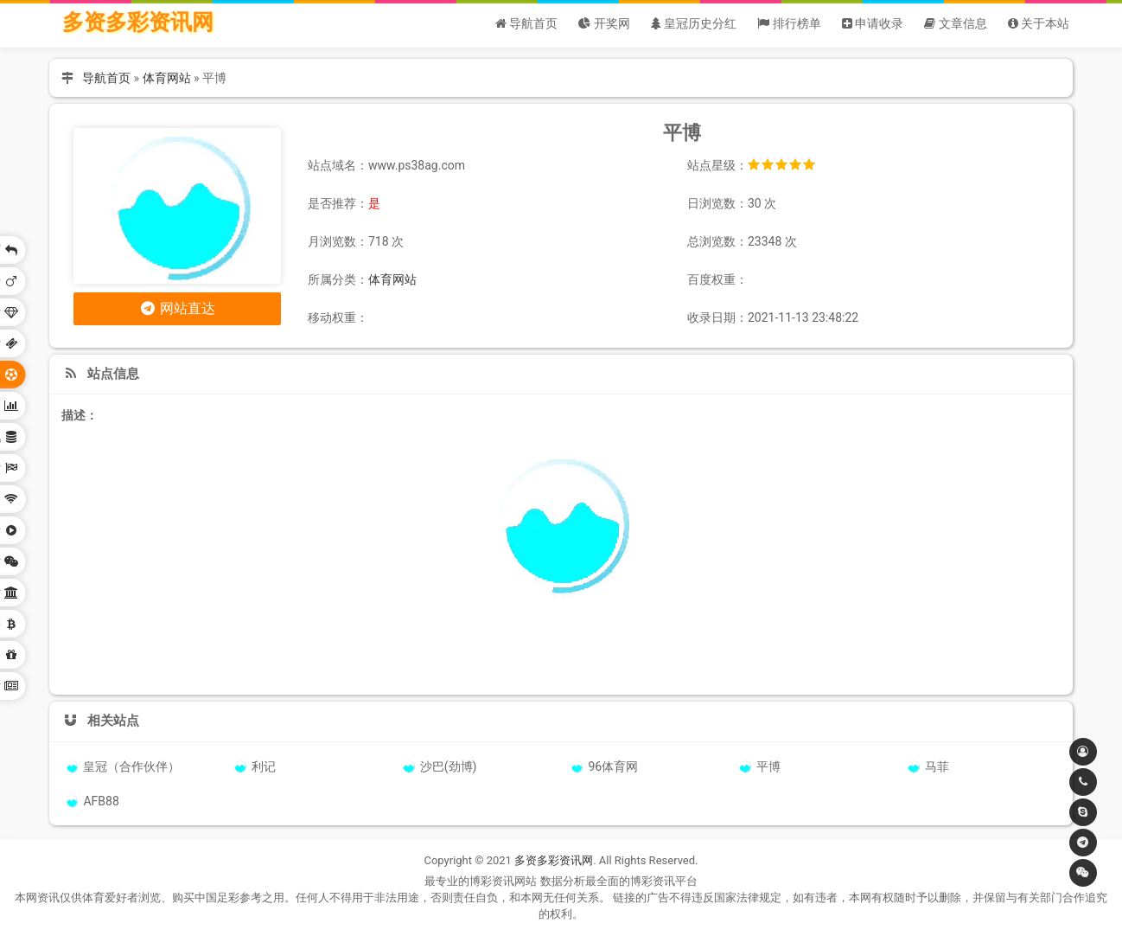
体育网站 (167, 78)
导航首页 (106, 78)
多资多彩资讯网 (138, 22)
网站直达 (177, 308)
